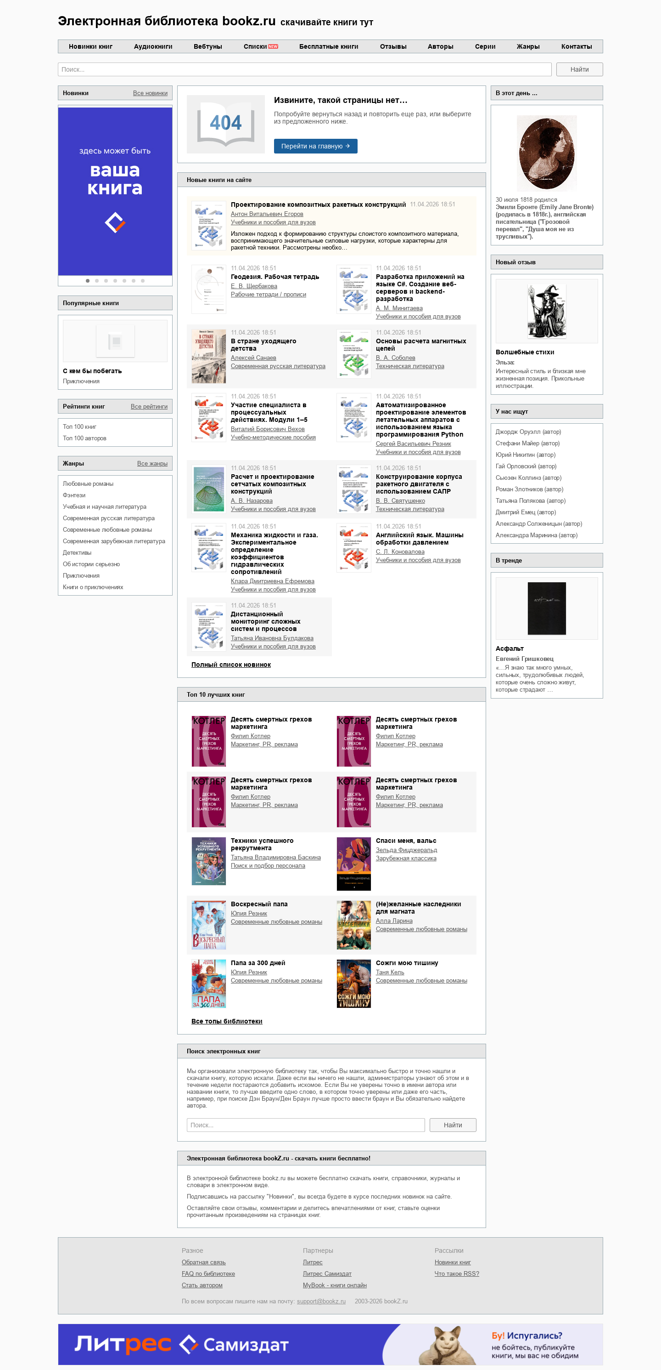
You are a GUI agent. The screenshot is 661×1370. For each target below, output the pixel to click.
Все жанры (152, 463)
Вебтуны (208, 46)
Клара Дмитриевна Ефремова (272, 581)
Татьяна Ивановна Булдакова (272, 638)
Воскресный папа (259, 904)
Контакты (576, 46)
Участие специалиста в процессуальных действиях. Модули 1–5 (269, 412)
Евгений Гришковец (525, 658)
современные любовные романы (107, 529)
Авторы (441, 46)
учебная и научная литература (104, 506)
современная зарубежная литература (114, 541)
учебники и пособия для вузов (273, 222)
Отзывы (393, 46)
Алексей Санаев (253, 357)
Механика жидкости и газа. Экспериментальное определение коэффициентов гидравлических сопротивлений (274, 553)
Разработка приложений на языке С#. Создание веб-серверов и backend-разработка (420, 287)
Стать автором (202, 1285)
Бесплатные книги (329, 46)
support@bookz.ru (321, 1301)
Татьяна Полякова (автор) (530, 500)
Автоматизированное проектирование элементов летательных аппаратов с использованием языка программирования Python (421, 419)
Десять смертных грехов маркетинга (271, 723)
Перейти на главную (312, 146)
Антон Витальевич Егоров (267, 213)
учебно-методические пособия (273, 437)
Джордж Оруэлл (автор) (528, 431)
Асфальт (510, 648)
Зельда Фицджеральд (406, 850)
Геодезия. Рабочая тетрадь (275, 276)
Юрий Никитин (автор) (525, 454)
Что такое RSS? (457, 1273)
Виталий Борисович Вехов (268, 429)
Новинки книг (90, 46)
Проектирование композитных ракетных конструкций (318, 204)
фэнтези (74, 495)
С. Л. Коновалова (400, 551)
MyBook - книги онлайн (335, 1285)
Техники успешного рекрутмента (262, 844)
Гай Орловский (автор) (526, 466)
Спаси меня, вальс (406, 840)
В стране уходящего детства (264, 344)
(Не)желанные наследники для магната (418, 907)
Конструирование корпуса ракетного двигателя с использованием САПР (419, 484)
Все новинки (150, 93)
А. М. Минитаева (399, 308)
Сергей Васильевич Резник (413, 443)
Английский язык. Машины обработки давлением (420, 538)
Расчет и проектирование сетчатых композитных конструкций (272, 484)
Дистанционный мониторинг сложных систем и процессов (266, 621)
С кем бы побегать (92, 371)
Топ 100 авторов (84, 438)
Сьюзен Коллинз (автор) (528, 477)
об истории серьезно (91, 564)
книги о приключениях (93, 587)
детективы (77, 552)
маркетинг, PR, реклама (264, 744)
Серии (485, 46)
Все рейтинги (149, 406)
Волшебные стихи (525, 352)
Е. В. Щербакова (254, 286)
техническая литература (410, 366)
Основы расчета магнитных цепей (421, 344)
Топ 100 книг (79, 426)
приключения (81, 381)
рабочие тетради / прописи (268, 294)
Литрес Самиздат (327, 1273)
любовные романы (88, 483)
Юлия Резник (249, 913)
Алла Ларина (394, 920)
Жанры (528, 46)
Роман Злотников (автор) (529, 489)
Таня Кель (390, 972)
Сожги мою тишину (407, 962)
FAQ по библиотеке (208, 1273)
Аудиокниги (153, 46)
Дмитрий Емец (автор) (525, 512)
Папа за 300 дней (258, 962)
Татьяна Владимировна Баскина (276, 857)
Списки (255, 46)
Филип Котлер (250, 736)
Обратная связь (204, 1262)
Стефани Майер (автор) (528, 443)
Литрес (313, 1262)
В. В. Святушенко (400, 500)
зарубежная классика (406, 858)
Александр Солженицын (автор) (539, 523)
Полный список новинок (231, 664)
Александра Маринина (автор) (536, 535)
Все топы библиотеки (227, 1021)
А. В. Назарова (252, 500)
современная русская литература (109, 518)
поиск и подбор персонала (268, 865)
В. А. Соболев (395, 357)
